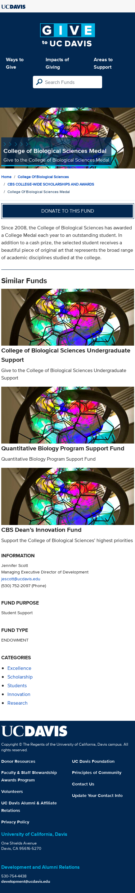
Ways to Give (15, 63)
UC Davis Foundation (93, 761)
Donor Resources (18, 761)
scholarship (20, 676)
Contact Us (83, 784)
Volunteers (12, 791)
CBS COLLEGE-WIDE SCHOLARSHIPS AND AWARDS (50, 184)
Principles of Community (96, 772)
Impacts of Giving (57, 63)
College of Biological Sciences (43, 176)
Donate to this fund (67, 210)
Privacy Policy (15, 822)
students (17, 685)
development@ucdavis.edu (25, 881)
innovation (18, 694)
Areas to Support (103, 63)
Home (6, 176)
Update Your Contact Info (97, 795)
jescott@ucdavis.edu (20, 578)
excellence (19, 668)
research (17, 703)
